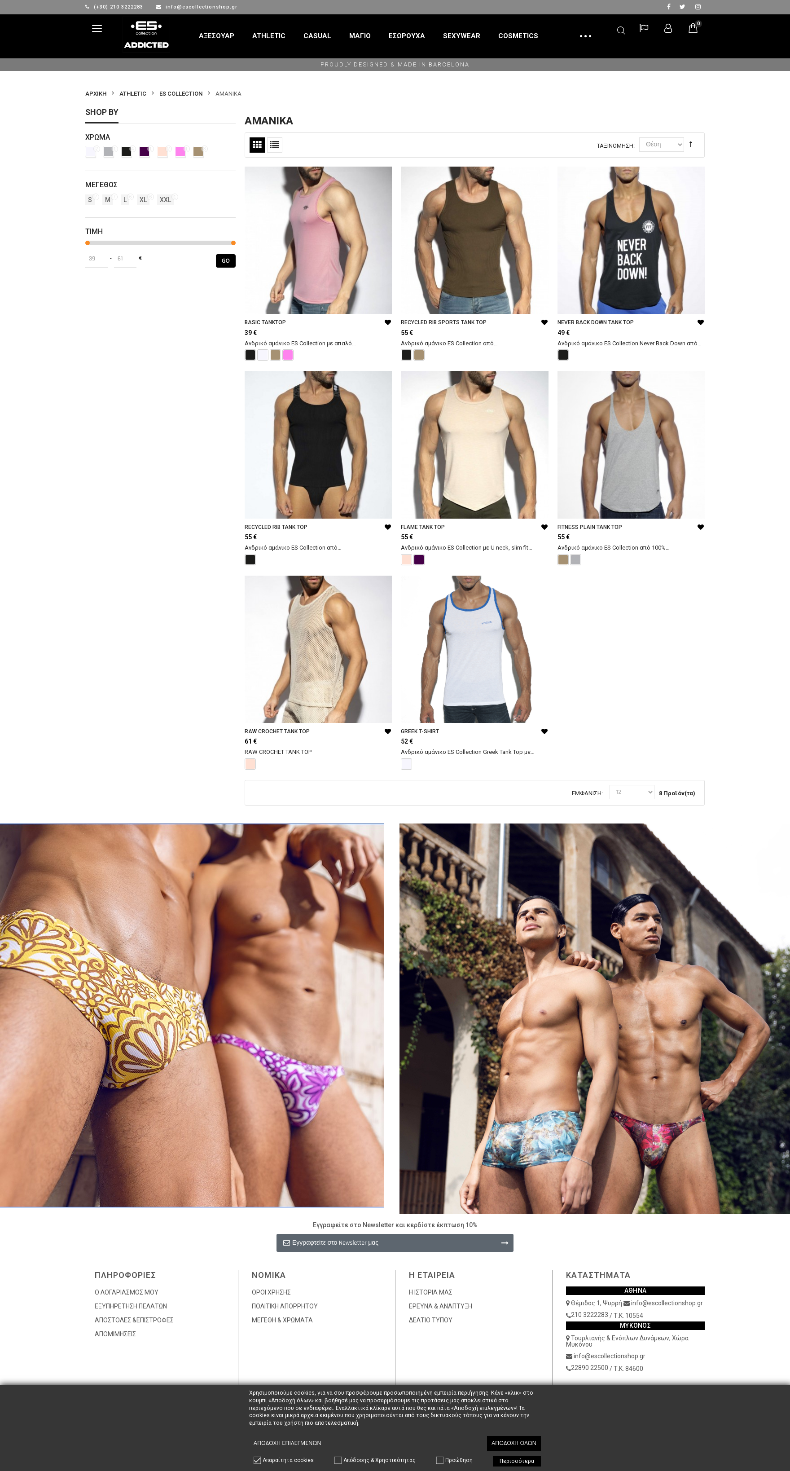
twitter (682, 7)
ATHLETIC (132, 93)
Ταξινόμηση (615, 145)
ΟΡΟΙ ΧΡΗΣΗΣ (271, 1292)
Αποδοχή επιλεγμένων (287, 1443)
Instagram (698, 7)
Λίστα (274, 145)
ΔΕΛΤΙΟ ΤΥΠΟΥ (430, 1320)
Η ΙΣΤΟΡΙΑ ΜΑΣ (430, 1292)
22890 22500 (589, 1368)
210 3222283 (589, 1315)
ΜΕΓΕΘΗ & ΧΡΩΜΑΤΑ (282, 1320)
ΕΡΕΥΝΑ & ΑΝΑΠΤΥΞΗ (440, 1306)
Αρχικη (95, 93)
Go (226, 260)
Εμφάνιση (586, 793)
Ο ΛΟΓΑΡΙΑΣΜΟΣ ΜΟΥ (126, 1292)
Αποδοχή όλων (514, 1443)
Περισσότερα (517, 1461)
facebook (669, 7)
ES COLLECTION (180, 93)
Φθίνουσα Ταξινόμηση (691, 144)
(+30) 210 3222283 (115, 7)
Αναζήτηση (621, 29)
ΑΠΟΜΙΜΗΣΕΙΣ (115, 1334)
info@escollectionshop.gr (196, 7)
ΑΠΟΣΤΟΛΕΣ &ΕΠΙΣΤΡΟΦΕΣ (134, 1320)
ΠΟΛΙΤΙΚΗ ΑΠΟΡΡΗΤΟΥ (285, 1306)
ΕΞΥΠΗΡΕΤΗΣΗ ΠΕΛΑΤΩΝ (131, 1306)
